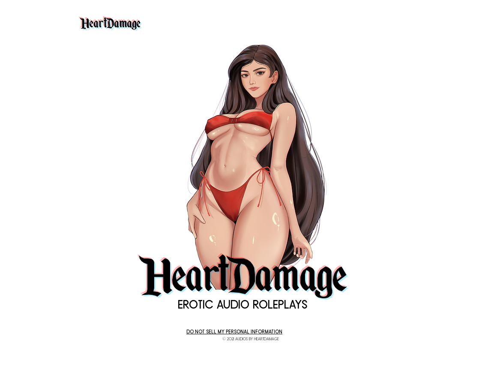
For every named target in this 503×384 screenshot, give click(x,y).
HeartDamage (110, 20)
